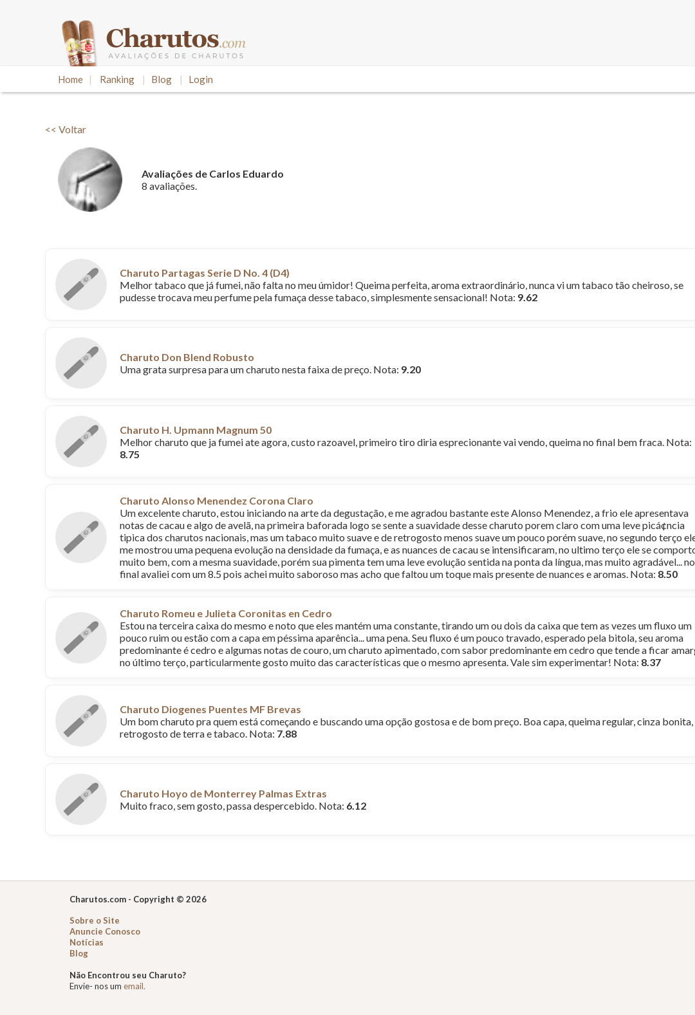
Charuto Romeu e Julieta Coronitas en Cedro (226, 613)
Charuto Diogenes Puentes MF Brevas (210, 709)
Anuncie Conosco (105, 931)
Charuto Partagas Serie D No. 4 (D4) (205, 272)
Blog (161, 79)
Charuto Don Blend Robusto (187, 357)
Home (70, 79)
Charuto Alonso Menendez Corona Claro (216, 500)
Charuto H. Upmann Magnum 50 (196, 430)
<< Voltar (65, 129)
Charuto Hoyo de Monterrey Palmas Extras (223, 793)
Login (201, 79)
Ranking (117, 79)
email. (134, 986)
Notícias (87, 942)
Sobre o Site (95, 920)
